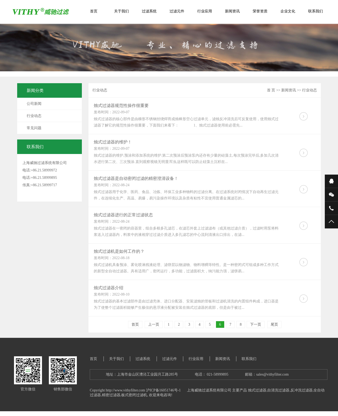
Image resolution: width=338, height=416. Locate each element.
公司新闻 (34, 104)
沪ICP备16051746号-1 (163, 390)
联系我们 (315, 11)
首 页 (271, 90)
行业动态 (34, 116)
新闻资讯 (232, 11)
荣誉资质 (260, 11)
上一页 (153, 324)
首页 (93, 11)
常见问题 (34, 128)
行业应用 (204, 11)
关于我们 (121, 11)
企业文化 (287, 11)
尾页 (274, 324)
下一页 (255, 324)
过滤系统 (149, 11)
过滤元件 (177, 11)
